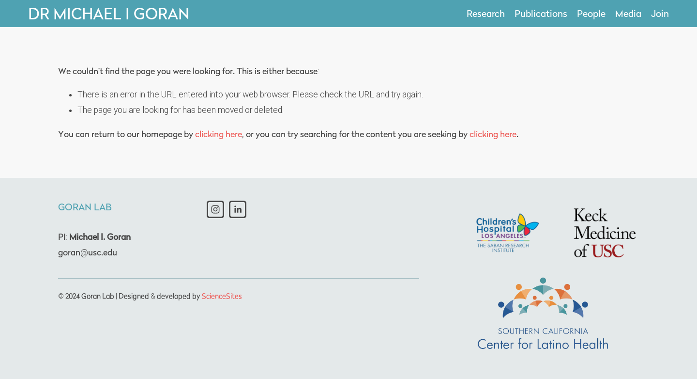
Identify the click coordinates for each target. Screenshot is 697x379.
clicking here (218, 134)
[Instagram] (215, 209)
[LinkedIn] (237, 209)
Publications (541, 13)
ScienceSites (222, 296)
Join (660, 13)
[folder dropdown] (591, 13)
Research (486, 13)
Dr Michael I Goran (108, 13)
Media (628, 13)
